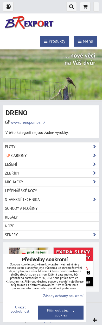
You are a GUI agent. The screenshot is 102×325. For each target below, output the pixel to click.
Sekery (52, 234)
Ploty (52, 146)
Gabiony (52, 155)
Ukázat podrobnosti (20, 309)
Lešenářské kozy (21, 190)
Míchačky (52, 182)
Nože (9, 225)
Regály (11, 217)
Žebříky (52, 173)
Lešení (52, 164)
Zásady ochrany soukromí (63, 295)
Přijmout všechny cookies (60, 312)
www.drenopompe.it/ (27, 122)
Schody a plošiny (21, 208)
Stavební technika (52, 199)
